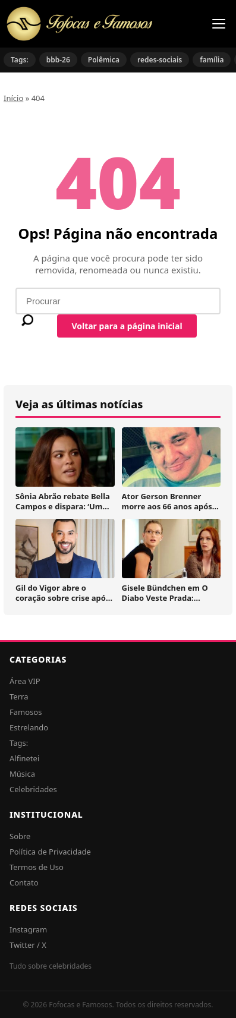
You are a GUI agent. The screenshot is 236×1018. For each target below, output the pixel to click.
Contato (24, 882)
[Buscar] (27, 320)
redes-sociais (159, 60)
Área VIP (25, 681)
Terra (19, 696)
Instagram (28, 929)
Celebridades (33, 789)
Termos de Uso (37, 867)
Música (22, 773)
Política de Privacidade (50, 851)
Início (13, 98)
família (212, 60)
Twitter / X (28, 945)
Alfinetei (24, 758)
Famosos (26, 712)
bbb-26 (58, 60)
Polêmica (103, 60)
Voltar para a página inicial (126, 326)
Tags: (20, 60)
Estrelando (29, 727)
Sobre (20, 836)
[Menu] (218, 24)
